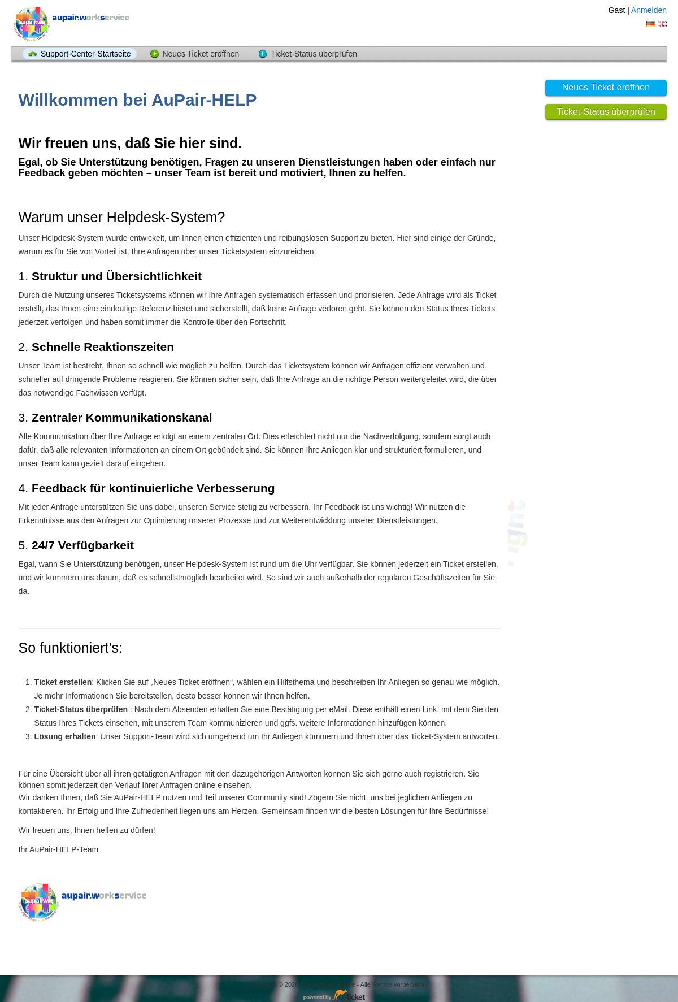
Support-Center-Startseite (86, 53)
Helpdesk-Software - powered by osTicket (339, 995)
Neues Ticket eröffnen (200, 53)
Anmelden (649, 10)
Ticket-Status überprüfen (314, 53)
